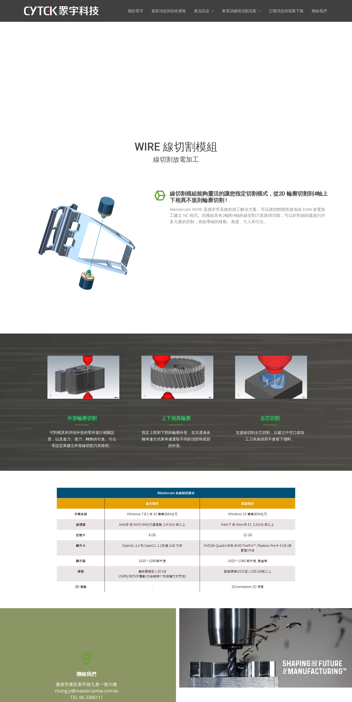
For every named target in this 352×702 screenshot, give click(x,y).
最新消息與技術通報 (168, 11)
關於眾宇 (135, 11)
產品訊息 (204, 11)
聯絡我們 (319, 11)
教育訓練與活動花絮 (241, 11)
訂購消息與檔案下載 (286, 11)
